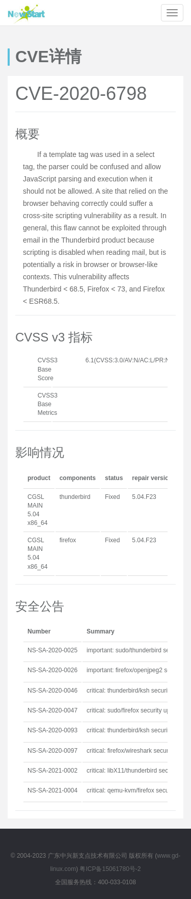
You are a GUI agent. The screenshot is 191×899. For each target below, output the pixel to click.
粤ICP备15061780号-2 (110, 868)
